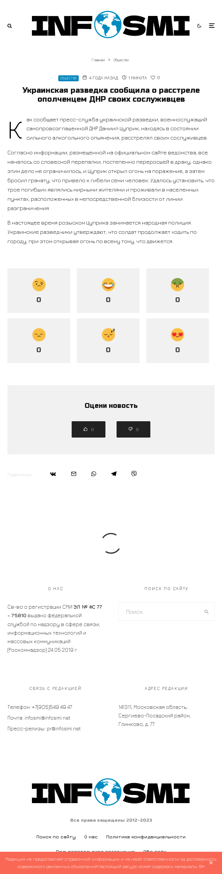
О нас (91, 836)
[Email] (73, 474)
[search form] (159, 612)
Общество (68, 78)
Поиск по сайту (56, 836)
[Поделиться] (53, 474)
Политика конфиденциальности (146, 836)
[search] (206, 612)
